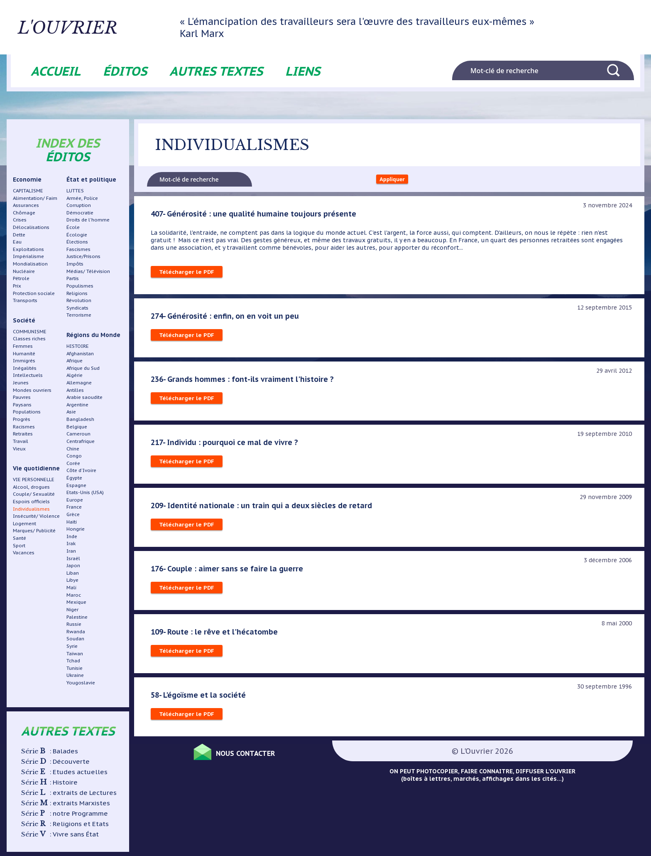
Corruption (78, 205)
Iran (71, 551)
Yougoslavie (80, 682)
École (73, 227)
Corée (73, 463)
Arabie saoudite (84, 397)
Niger (72, 609)
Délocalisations (31, 227)
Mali (71, 587)
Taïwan (74, 653)
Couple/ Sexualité (34, 494)
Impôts (74, 264)
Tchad (73, 660)
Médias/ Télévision (88, 271)
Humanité (24, 353)
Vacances (23, 552)
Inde (71, 536)
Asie (71, 411)
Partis (72, 278)
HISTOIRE (77, 346)
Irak (71, 543)
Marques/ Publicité (34, 530)
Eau (17, 242)
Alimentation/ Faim (35, 198)
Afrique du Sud (83, 368)
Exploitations (28, 249)
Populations (27, 411)
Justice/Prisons (83, 256)
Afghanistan (80, 353)
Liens (302, 71)
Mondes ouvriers (32, 390)
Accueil (56, 71)
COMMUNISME (29, 331)
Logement (24, 523)
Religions (77, 293)
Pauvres (22, 397)
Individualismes (31, 509)
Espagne (76, 485)
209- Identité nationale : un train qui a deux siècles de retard (264, 508)
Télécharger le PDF (187, 274)
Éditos (125, 71)
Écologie (76, 234)
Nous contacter (254, 755)
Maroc (73, 595)
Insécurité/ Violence (36, 516)
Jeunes (21, 382)
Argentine (77, 404)
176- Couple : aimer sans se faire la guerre (228, 571)
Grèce (73, 514)
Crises (20, 219)
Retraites (23, 433)
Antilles (75, 390)
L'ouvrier (103, 27)
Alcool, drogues (31, 487)
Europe (74, 500)
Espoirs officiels (31, 501)
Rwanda (75, 631)
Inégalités (25, 368)
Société (24, 320)
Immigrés (24, 360)
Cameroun (78, 433)
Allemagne (79, 382)
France (74, 507)
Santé (19, 538)
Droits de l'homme (88, 219)
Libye (72, 580)
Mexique (76, 602)
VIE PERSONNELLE (33, 479)
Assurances (26, 205)
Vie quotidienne (36, 468)
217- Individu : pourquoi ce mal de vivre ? (226, 445)
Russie (73, 624)
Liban (72, 573)
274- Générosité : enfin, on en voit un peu (226, 319)
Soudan (75, 638)
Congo (74, 456)
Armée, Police (82, 198)
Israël (73, 558)
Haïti (71, 522)
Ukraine (75, 675)
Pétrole (21, 278)
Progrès (21, 419)
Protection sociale (34, 293)
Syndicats (77, 308)
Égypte (74, 478)
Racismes (24, 426)
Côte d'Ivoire (81, 470)
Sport (19, 545)
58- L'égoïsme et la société (199, 698)
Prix (17, 286)
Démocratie (79, 212)
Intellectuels (28, 375)
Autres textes (216, 71)
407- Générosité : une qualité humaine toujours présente (256, 216)
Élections (77, 242)
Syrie (72, 646)
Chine (72, 448)
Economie (27, 179)
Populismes (79, 286)
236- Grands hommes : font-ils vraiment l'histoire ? (244, 382)
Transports (25, 300)
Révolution (78, 300)
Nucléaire (24, 271)
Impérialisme (28, 256)
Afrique (74, 360)
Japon (73, 565)
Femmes (23, 346)
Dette (19, 234)
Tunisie (74, 668)
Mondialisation (30, 264)
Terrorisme (78, 315)
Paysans (22, 404)
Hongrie (75, 529)
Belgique (76, 426)
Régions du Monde (93, 335)
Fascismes (78, 249)
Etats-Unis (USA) (85, 492)
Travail (20, 441)
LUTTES (75, 190)
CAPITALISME (28, 190)
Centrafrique (80, 441)
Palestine (77, 617)
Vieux (19, 448)
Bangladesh (80, 419)
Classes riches (29, 338)
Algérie (74, 375)
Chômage (24, 212)
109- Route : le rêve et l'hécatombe (216, 635)
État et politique (91, 179)
